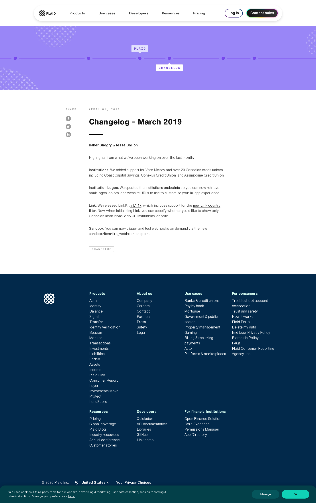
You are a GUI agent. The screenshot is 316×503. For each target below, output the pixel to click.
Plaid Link (97, 375)
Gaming (190, 332)
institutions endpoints (162, 188)
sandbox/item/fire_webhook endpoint (119, 234)
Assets (94, 364)
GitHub (142, 435)
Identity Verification (104, 327)
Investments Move (103, 391)
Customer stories (103, 445)
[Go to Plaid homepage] (47, 13)
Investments (99, 348)
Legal (141, 332)
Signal (94, 317)
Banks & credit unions (202, 301)
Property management (202, 327)
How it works (242, 317)
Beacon (95, 332)
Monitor (95, 338)
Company (144, 301)
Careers (143, 306)
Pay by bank (194, 306)
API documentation (152, 424)
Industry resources (104, 435)
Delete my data (244, 327)
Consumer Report (103, 380)
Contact (143, 311)
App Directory (195, 435)
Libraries (144, 429)
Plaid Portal (241, 322)
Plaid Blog (97, 429)
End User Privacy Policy (251, 332)
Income (95, 370)
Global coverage (102, 424)
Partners (144, 317)
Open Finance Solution (202, 419)
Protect (95, 396)
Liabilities (97, 354)
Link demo (145, 440)
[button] (101, 249)
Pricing (95, 419)
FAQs (236, 343)
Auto (188, 348)
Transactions (100, 343)
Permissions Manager (201, 429)
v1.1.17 (135, 205)
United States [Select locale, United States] (96, 482)
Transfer (96, 322)
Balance (96, 311)
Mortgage (192, 311)
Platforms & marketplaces (205, 354)
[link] (199, 13)
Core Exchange (197, 424)
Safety (142, 327)
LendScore (98, 402)
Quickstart (145, 419)
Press (141, 322)
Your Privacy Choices (133, 482)
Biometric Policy (245, 338)
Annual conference (104, 440)
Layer (93, 386)
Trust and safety (245, 311)
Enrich (94, 359)
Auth (93, 301)
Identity (95, 306)
